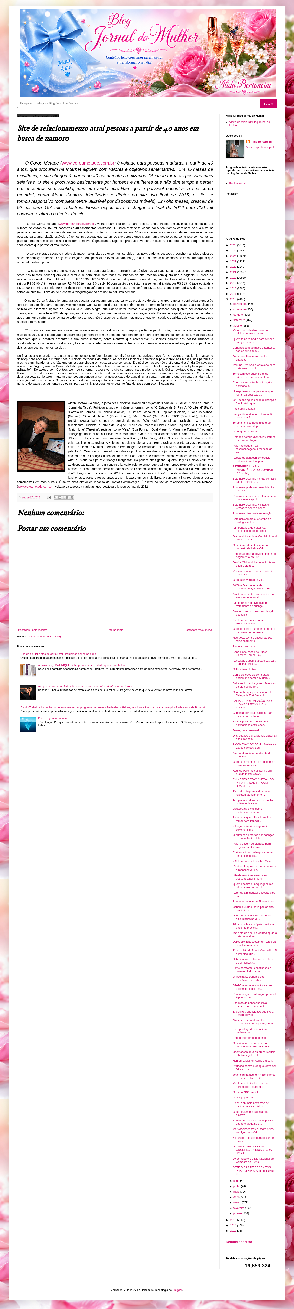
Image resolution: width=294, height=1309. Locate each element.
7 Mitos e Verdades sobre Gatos (252, 861)
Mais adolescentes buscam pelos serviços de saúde (253, 1130)
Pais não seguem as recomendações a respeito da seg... (252, 449)
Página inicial (116, 629)
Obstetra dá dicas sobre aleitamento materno (247, 810)
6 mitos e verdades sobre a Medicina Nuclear (249, 621)
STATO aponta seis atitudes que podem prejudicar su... (252, 987)
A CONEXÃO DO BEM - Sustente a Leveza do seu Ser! (254, 746)
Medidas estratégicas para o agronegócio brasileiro (250, 1085)
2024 (233, 255)
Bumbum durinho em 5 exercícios (253, 901)
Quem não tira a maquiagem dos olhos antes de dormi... (253, 885)
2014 (233, 1225)
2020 (233, 277)
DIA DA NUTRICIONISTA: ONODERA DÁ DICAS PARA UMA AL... (252, 1150)
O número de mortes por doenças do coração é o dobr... (253, 836)
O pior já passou (243, 1097)
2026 (233, 245)
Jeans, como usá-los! (246, 730)
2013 (233, 1230)
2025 (233, 250)
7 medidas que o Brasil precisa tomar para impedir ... (252, 819)
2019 (233, 283)
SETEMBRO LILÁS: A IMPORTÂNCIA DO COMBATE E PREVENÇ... (255, 470)
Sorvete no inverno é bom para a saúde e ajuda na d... (253, 1122)
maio (236, 1191)
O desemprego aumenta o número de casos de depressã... (254, 630)
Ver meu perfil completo (260, 147)
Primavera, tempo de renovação (252, 513)
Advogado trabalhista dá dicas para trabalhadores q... (254, 662)
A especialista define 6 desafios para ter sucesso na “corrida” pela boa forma (85, 686)
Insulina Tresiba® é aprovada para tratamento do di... (254, 366)
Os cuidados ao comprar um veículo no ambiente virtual (251, 1045)
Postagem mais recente (32, 629)
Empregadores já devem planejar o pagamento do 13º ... (254, 555)
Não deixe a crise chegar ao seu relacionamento (252, 639)
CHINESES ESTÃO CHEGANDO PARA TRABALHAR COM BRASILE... (253, 782)
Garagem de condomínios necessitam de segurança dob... (254, 1022)
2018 (233, 288)
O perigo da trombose (246, 431)
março (237, 1202)
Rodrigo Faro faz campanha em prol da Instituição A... (252, 772)
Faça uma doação (244, 408)
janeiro (238, 1213)
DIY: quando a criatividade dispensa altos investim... (255, 737)
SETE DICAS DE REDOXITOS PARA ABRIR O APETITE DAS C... (253, 1171)
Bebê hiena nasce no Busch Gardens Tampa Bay (250, 653)
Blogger (177, 1290)
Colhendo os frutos (244, 669)
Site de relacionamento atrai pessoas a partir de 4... (250, 877)
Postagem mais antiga (198, 629)
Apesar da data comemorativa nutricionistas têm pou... (251, 459)
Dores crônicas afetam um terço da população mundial (254, 943)
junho (237, 1186)
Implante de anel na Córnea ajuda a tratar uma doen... (255, 934)
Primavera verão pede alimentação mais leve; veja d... (254, 497)
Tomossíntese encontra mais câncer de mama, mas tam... (252, 375)
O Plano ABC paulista (246, 1092)
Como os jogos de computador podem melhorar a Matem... (251, 676)
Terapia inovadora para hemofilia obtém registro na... (253, 802)
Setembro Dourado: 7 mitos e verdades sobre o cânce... (251, 506)
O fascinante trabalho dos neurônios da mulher (248, 978)
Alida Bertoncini (261, 141)
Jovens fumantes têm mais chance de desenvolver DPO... (254, 1076)
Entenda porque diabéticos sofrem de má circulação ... (254, 438)
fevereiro (239, 1207)
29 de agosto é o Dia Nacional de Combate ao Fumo (253, 1160)
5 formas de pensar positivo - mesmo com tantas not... (250, 1004)
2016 (233, 299)
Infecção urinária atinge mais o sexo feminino (251, 828)
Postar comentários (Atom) (44, 636)
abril (236, 1197)
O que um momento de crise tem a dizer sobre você (254, 763)
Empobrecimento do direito (249, 1037)
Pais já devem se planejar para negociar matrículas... (252, 845)
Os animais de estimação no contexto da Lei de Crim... (250, 546)
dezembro (239, 303)
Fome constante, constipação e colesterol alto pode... (252, 969)
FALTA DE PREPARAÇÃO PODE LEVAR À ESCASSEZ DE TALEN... (253, 704)
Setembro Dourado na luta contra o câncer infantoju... (254, 480)
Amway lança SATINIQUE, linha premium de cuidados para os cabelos (81, 665)
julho (236, 1180)
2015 (233, 1220)
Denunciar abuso (239, 1242)
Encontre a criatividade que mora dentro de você (253, 1013)
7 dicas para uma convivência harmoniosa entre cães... (251, 723)
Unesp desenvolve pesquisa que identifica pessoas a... (253, 393)
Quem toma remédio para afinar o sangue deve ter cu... (253, 340)
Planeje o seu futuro (245, 646)
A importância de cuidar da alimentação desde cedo (249, 529)
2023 (233, 261)
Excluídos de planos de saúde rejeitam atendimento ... (251, 793)
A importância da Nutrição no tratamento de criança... (250, 604)
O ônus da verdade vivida (248, 579)
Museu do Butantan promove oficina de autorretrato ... (250, 332)
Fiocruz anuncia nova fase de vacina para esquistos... (251, 1104)
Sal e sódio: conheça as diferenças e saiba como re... (254, 685)
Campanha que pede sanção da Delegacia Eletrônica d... (252, 694)
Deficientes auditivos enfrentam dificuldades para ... (252, 917)
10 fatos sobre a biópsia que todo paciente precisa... (253, 926)
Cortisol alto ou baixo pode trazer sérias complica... (253, 854)
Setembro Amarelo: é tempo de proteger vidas (252, 520)
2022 (233, 266)
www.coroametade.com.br (76, 223)
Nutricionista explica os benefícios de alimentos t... (253, 961)
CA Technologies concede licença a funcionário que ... (254, 401)
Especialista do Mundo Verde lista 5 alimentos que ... (255, 952)
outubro (238, 314)
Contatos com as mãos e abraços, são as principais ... (254, 349)
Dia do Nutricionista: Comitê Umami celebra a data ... (255, 538)
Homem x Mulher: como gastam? (253, 1060)
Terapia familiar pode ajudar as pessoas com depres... (252, 424)
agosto (238, 325)
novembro (239, 309)
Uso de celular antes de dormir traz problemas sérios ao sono (58, 654)
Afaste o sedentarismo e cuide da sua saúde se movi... (253, 595)
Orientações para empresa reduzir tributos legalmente (254, 1053)
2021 (233, 272)
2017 (233, 293)
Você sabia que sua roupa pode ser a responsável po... (254, 868)
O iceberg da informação (53, 718)
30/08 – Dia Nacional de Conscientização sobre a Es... (252, 587)
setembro (239, 320)
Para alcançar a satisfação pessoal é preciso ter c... (254, 996)
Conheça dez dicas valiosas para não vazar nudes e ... (253, 714)
